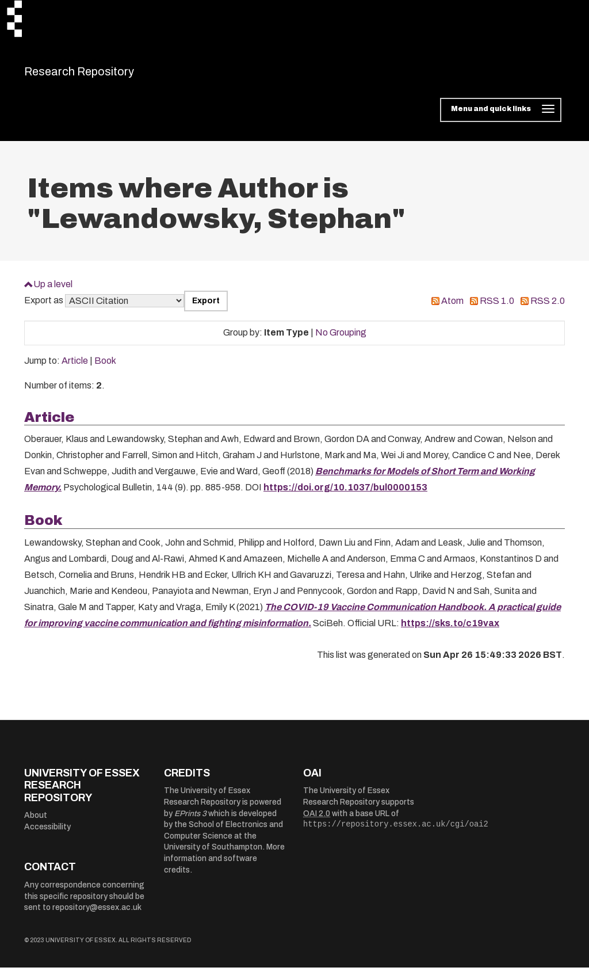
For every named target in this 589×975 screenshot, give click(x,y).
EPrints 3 (190, 820)
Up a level (52, 291)
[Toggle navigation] (500, 117)
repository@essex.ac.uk (96, 915)
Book (105, 368)
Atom (452, 308)
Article (75, 368)
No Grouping (340, 340)
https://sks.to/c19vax (450, 630)
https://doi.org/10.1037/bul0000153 (345, 495)
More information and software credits (224, 865)
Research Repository (105, 75)
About (35, 822)
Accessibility (47, 834)
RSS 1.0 (497, 308)
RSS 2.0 (547, 308)
